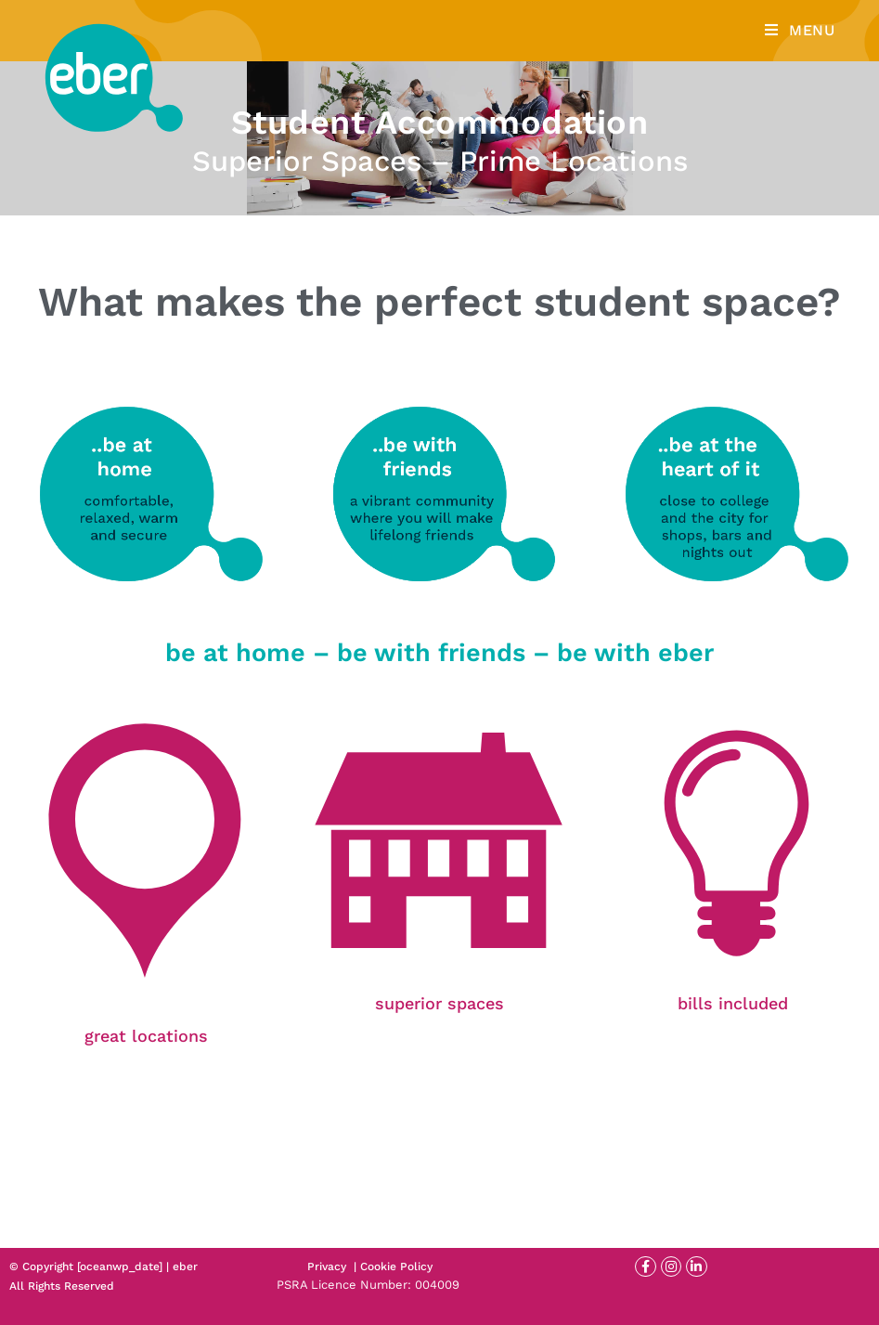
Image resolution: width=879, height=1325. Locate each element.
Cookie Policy (396, 1266)
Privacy (326, 1266)
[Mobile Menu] (800, 30)
